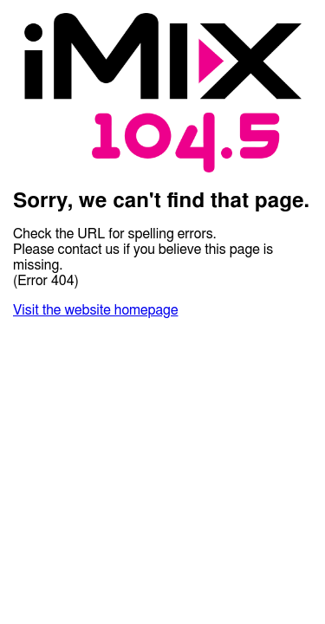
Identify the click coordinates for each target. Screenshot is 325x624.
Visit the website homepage (95, 310)
